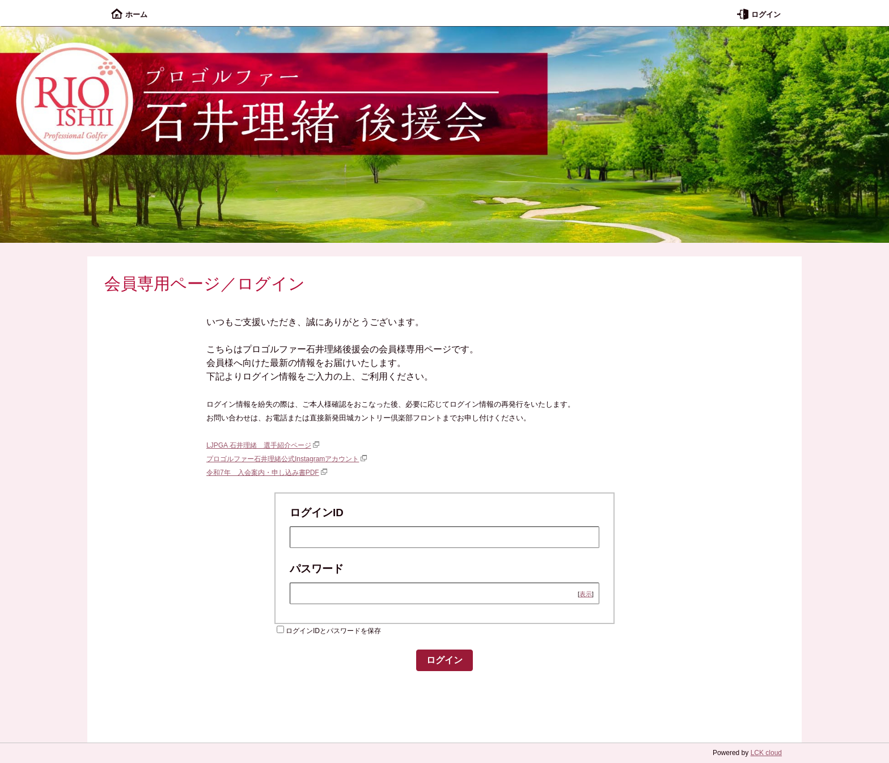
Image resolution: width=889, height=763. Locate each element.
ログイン (759, 14)
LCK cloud (766, 753)
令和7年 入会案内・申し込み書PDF (262, 473)
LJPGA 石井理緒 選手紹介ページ (258, 445)
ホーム (129, 14)
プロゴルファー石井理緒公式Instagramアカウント (282, 459)
